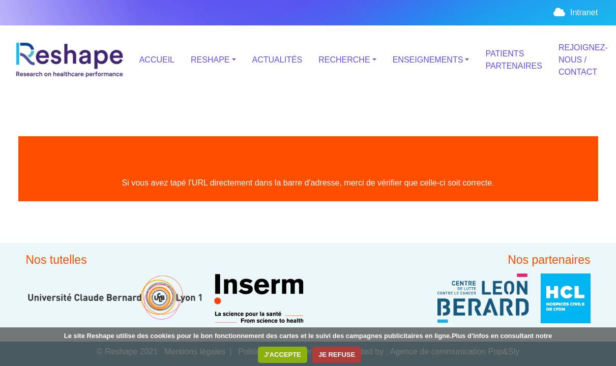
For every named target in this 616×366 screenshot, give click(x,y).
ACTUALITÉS (277, 59)
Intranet (575, 12)
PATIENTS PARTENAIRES (513, 59)
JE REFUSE (336, 354)
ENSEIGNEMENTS (428, 59)
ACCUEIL (156, 59)
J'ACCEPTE (282, 354)
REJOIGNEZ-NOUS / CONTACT (583, 59)
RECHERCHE (344, 59)
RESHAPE (210, 59)
